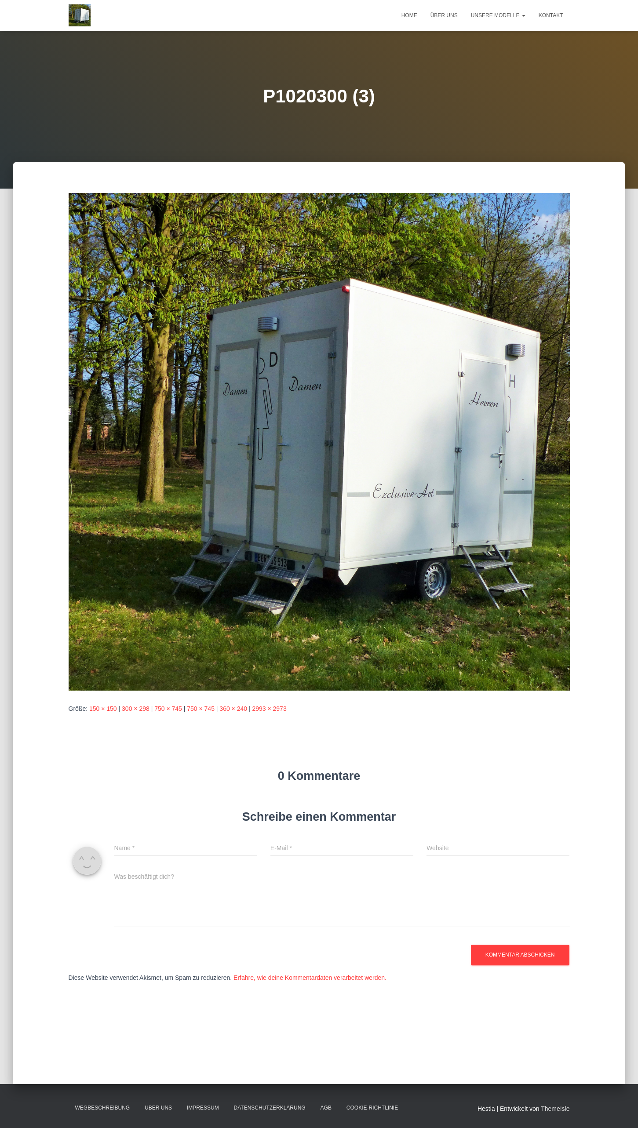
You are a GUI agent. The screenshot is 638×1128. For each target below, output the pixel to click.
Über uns (444, 15)
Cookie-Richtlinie (372, 1108)
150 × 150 (103, 708)
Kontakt (551, 15)
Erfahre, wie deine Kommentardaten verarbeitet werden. (309, 977)
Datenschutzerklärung (270, 1108)
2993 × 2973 (269, 708)
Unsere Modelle (498, 15)
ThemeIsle (555, 1108)
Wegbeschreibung (102, 1108)
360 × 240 (233, 708)
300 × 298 (135, 708)
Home (409, 15)
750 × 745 (168, 708)
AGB (326, 1108)
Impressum (203, 1108)
